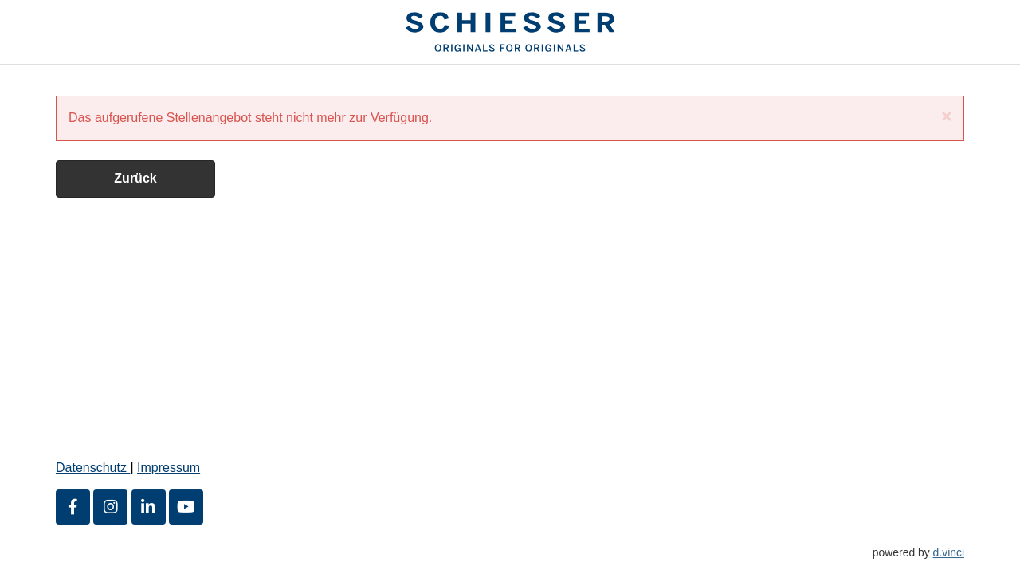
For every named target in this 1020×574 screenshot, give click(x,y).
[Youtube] (186, 507)
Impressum (168, 467)
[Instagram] (110, 507)
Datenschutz (93, 467)
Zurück (135, 178)
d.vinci (948, 552)
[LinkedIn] (148, 507)
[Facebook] (73, 507)
